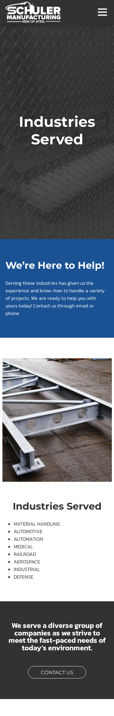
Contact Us (63, 671)
